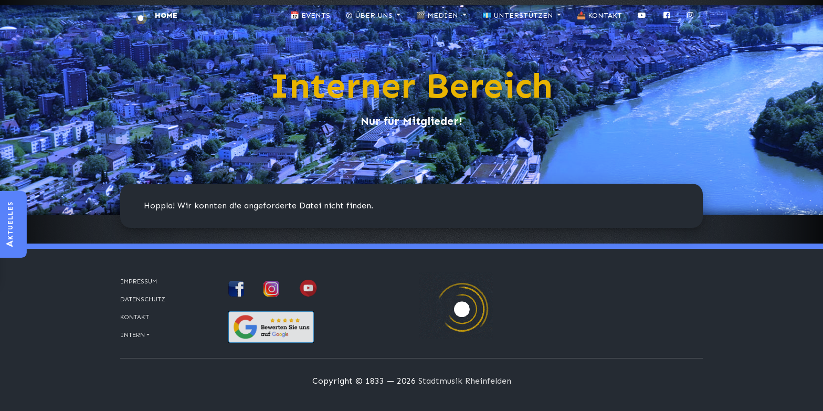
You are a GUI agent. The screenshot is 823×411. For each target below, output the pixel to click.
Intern (132, 335)
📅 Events (310, 15)
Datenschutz (142, 299)
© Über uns (370, 15)
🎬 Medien (438, 15)
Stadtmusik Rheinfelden (464, 381)
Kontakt (134, 317)
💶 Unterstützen (518, 15)
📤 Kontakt (599, 15)
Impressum (138, 281)
